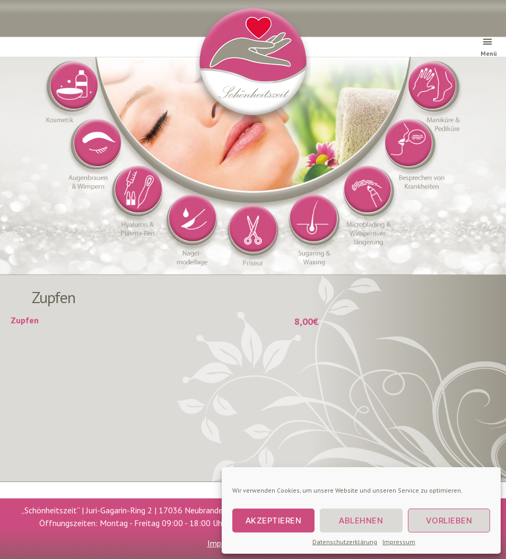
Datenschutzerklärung (344, 542)
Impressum (398, 542)
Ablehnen (361, 520)
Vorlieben (449, 520)
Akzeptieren (274, 520)
